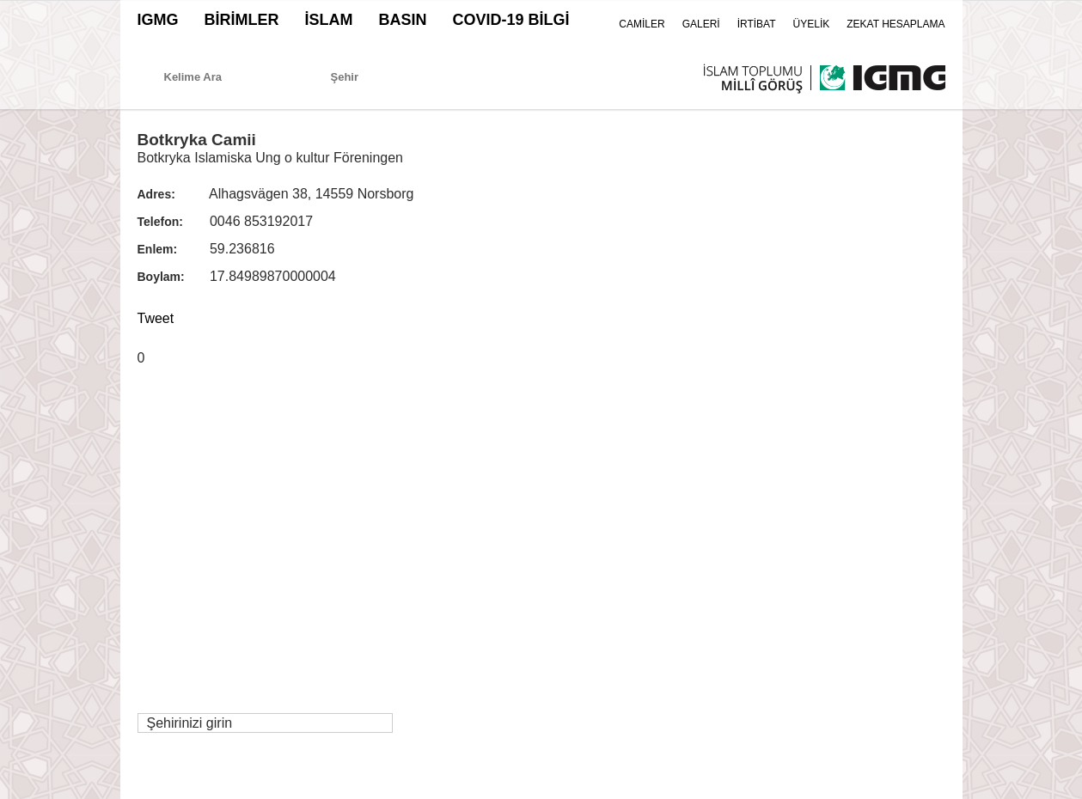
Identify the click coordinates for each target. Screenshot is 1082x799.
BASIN (403, 19)
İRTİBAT (756, 24)
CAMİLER (641, 24)
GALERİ (701, 24)
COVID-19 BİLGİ (511, 19)
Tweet (156, 319)
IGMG (158, 19)
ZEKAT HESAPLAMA (895, 24)
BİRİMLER (242, 19)
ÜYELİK (811, 24)
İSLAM (329, 19)
